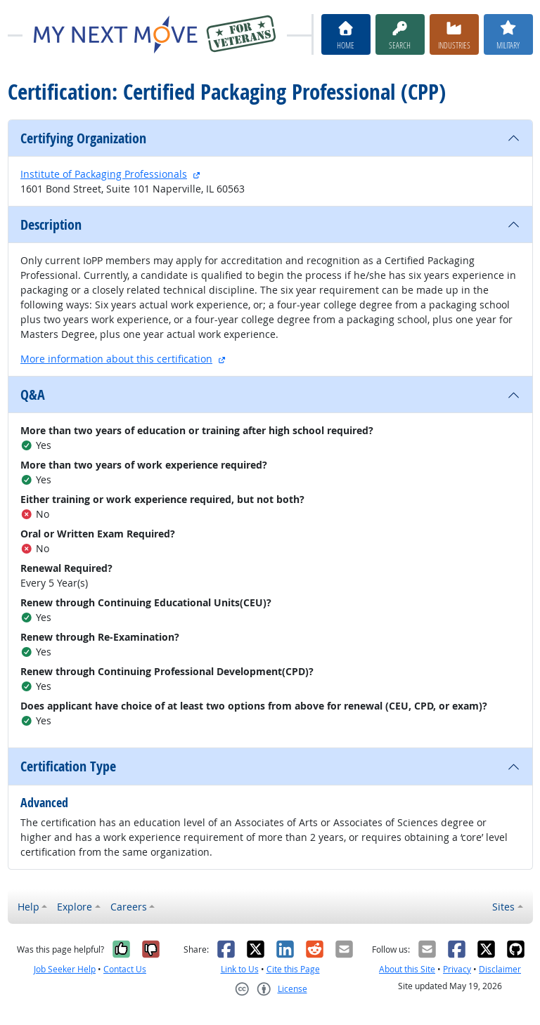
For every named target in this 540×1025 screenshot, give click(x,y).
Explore (74, 906)
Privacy (457, 969)
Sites (503, 906)
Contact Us (124, 969)
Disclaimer (500, 969)
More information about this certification (116, 358)
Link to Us (240, 969)
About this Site (407, 969)
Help (28, 906)
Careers (128, 906)
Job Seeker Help (65, 969)
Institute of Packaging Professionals (103, 174)
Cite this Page (293, 969)
